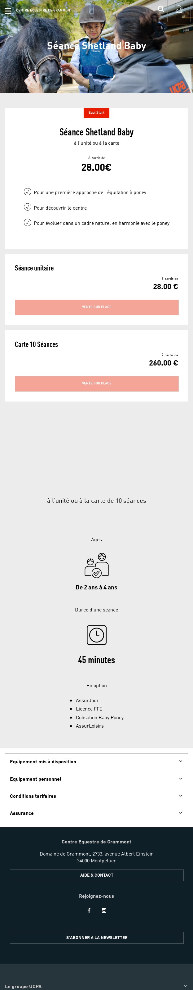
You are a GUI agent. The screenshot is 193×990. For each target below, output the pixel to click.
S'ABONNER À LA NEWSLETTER (97, 883)
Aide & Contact (96, 821)
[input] (161, 11)
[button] (8, 11)
